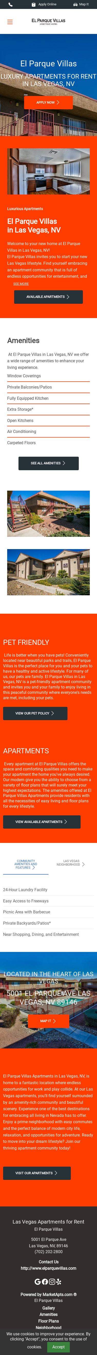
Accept (58, 1347)
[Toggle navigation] (10, 21)
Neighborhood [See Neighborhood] (48, 1327)
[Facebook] (45, 1281)
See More (21, 284)
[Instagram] (52, 1281)
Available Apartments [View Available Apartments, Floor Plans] (48, 296)
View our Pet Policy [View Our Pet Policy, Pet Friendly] (35, 713)
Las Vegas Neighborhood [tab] (71, 863)
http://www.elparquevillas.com (48, 1268)
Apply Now (48, 102)
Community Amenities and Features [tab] (25, 864)
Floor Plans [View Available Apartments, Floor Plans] (48, 1321)
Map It (81, 4)
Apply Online (44, 4)
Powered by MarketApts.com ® (49, 1294)
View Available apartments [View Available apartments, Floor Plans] (41, 821)
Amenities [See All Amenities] (48, 1314)
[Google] (38, 1281)
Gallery (48, 1308)
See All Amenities (48, 463)
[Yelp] (59, 1281)
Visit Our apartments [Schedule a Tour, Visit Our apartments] (37, 1173)
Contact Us (49, 1262)
